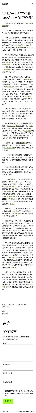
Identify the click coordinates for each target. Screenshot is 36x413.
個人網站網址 (7, 382)
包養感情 (21, 48)
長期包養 (5, 196)
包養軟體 (7, 70)
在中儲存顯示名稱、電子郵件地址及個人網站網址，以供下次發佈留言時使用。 (19, 393)
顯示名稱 (6, 364)
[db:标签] (5, 314)
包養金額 (10, 87)
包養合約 (13, 187)
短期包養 (15, 211)
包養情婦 (8, 62)
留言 (5, 343)
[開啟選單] (32, 4)
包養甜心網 (6, 65)
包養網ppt (14, 179)
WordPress (26, 412)
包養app (26, 45)
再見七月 (23, 304)
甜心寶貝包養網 (9, 148)
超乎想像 (5, 4)
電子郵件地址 (8, 373)
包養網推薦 (13, 196)
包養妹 (12, 204)
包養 (5, 40)
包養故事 (28, 96)
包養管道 (11, 126)
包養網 (17, 45)
